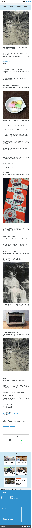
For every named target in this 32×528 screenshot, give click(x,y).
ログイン (24, 1)
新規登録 (28, 1)
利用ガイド (11, 495)
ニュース (2, 497)
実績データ (11, 496)
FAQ (1, 498)
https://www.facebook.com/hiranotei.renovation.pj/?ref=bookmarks (12, 418)
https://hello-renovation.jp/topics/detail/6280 (9, 426)
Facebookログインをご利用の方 (14, 498)
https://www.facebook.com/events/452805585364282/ (10, 413)
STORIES (12, 3)
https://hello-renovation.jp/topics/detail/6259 (9, 422)
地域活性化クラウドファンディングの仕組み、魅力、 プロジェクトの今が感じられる (10, 444)
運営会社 (11, 497)
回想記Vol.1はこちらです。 (6, 61)
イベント (2, 495)
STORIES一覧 (5, 449)
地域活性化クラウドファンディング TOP (5, 3)
